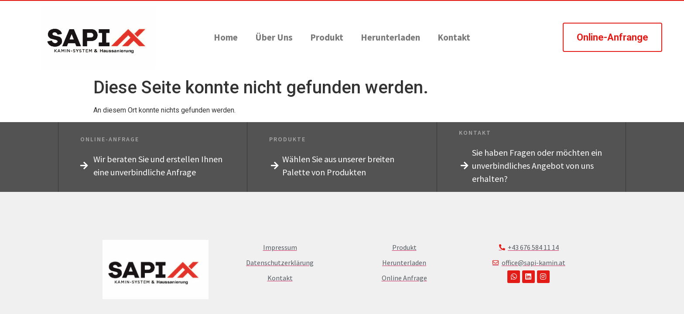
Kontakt (454, 37)
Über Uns (274, 37)
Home (226, 37)
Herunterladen (390, 37)
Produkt (326, 37)
